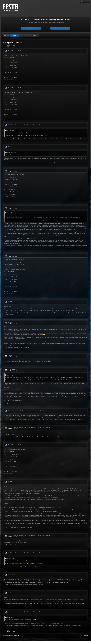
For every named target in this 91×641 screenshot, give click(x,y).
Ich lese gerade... (12, 369)
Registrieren (83, 1)
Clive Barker (10, 355)
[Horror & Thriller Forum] (10, 7)
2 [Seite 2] (7, 45)
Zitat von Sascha (10, 130)
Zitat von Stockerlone (11, 152)
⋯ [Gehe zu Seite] (11, 45)
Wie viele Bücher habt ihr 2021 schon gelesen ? (18, 50)
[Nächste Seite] (17, 46)
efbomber (10, 52)
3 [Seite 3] (9, 45)
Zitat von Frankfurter (11, 212)
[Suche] (88, 1)
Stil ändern (86, 635)
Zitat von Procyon (11, 375)
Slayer (21, 392)
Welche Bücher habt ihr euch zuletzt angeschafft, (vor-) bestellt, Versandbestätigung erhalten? (29, 410)
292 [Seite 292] (14, 45)
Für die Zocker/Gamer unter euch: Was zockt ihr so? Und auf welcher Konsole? (25, 124)
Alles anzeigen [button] (45, 220)
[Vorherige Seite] (4, 46)
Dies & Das (10, 146)
